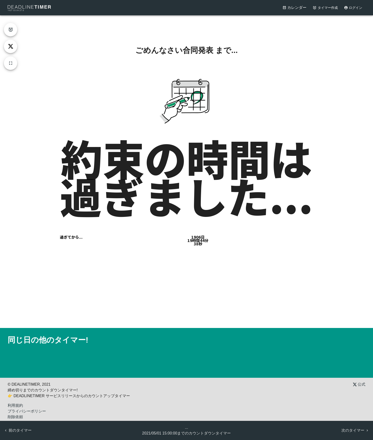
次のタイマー (355, 430)
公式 (359, 384)
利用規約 (15, 405)
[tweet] (10, 46)
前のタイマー (18, 430)
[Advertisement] (186, 26)
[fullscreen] (10, 63)
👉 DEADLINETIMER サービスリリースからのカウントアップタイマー (69, 396)
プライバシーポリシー (27, 411)
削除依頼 (15, 417)
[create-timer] (10, 29)
